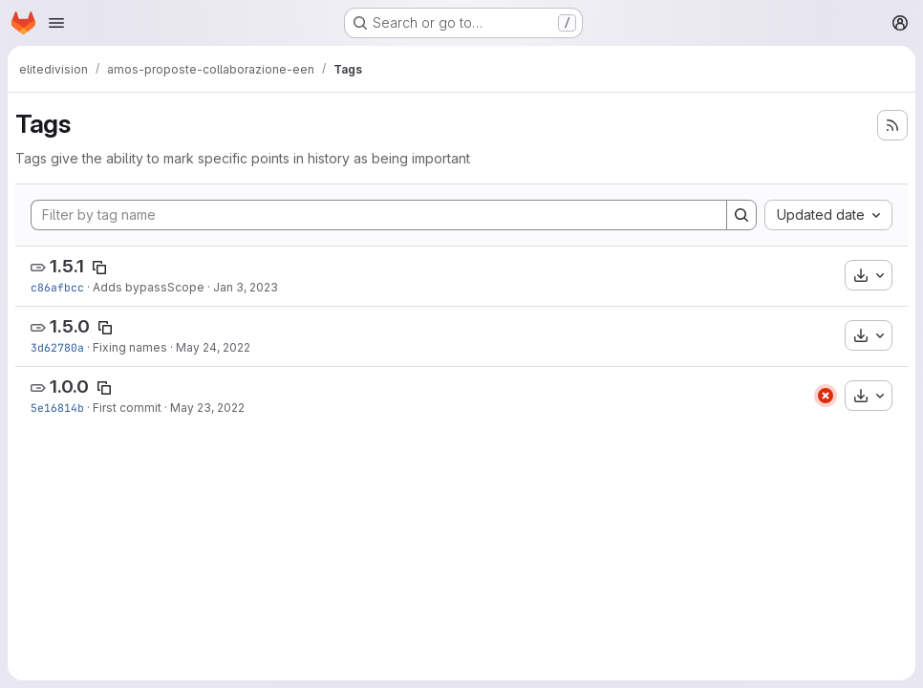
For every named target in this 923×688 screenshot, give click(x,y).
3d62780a (57, 347)
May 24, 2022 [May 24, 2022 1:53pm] (213, 347)
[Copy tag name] (99, 267)
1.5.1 (67, 266)
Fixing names (130, 347)
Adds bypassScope (148, 287)
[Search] (741, 215)
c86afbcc (57, 287)
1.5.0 (70, 326)
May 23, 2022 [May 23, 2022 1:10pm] (207, 407)
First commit (127, 407)
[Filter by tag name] (379, 215)
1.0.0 (69, 387)
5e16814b (57, 407)
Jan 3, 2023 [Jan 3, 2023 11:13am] (245, 287)
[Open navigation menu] (56, 23)
